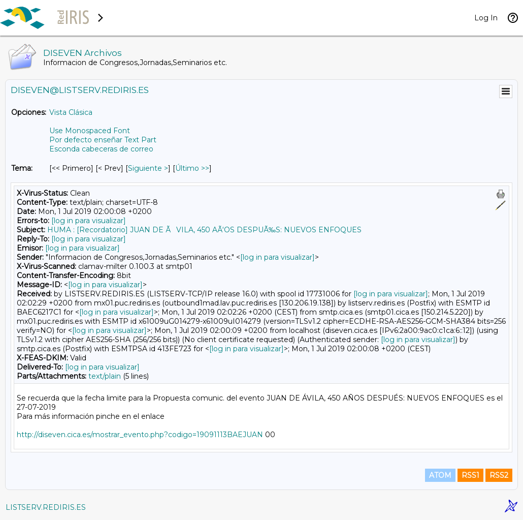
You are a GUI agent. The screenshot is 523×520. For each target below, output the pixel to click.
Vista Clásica (70, 112)
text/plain (104, 376)
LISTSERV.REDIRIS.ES (46, 507)
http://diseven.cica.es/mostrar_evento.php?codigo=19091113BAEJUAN (140, 434)
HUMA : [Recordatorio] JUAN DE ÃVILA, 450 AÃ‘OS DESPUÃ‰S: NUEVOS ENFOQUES (204, 229)
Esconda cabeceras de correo (101, 149)
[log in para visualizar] (88, 220)
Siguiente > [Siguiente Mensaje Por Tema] (148, 168)
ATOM (440, 475)
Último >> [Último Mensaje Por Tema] (192, 168)
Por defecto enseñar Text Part (102, 139)
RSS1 (470, 475)
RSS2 (498, 475)
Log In (486, 17)
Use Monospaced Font (89, 130)
